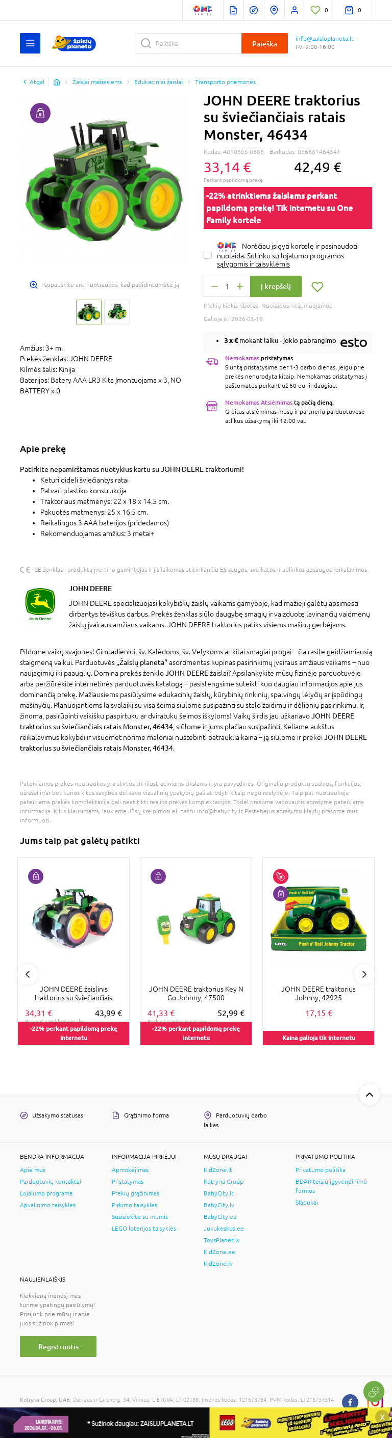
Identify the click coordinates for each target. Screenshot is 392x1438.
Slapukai (307, 1202)
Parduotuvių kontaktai (50, 1181)
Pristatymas (127, 1181)
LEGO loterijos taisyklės (144, 1228)
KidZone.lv (218, 1263)
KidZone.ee (219, 1252)
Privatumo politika (321, 1170)
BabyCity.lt (219, 1193)
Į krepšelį (276, 286)
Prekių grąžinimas (135, 1193)
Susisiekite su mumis (140, 1216)
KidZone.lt (218, 1170)
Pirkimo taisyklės (134, 1205)
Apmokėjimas (130, 1170)
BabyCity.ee (220, 1216)
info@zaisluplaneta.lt (325, 38)
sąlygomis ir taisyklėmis (253, 264)
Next (364, 974)
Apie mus (32, 1170)
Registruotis (58, 1346)
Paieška (264, 43)
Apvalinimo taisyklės (48, 1205)
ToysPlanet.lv (222, 1240)
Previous (27, 974)
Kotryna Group (223, 1181)
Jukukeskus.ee (224, 1228)
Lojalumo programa (46, 1193)
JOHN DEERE (90, 588)
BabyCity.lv (219, 1205)
